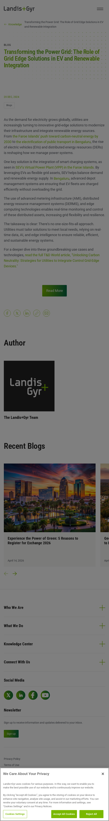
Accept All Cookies (64, 814)
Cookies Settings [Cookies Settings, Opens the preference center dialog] (15, 814)
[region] (54, 794)
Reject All (91, 814)
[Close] (103, 774)
